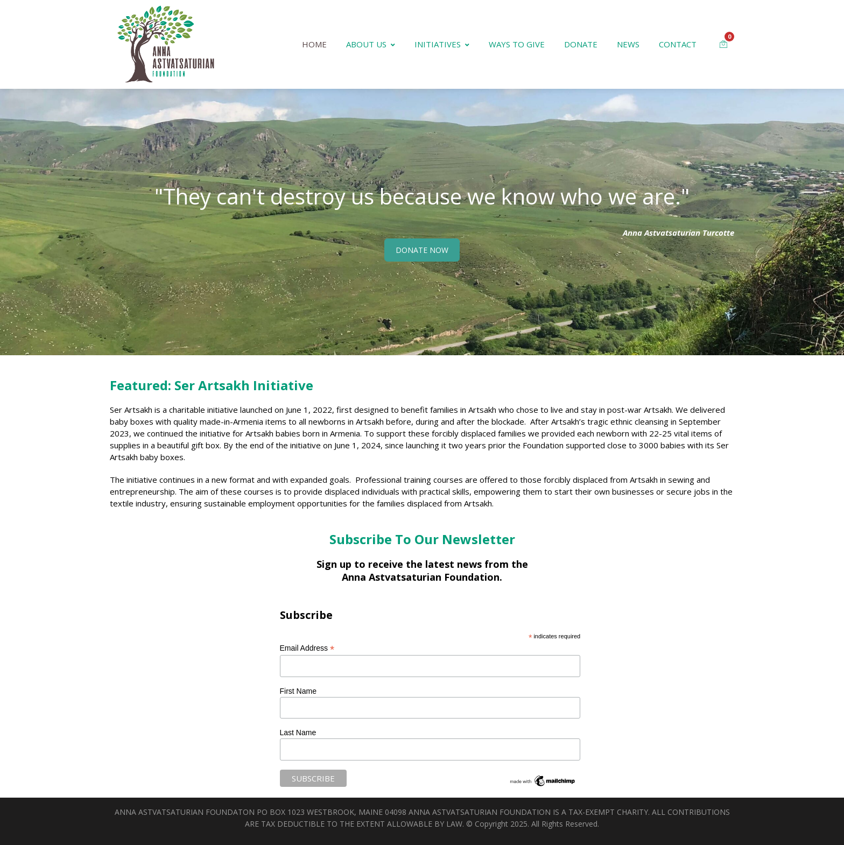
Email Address (307, 648)
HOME (314, 44)
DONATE (580, 44)
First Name (298, 691)
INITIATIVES (441, 44)
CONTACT (678, 44)
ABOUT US (370, 44)
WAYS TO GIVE (517, 44)
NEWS (628, 44)
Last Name (298, 732)
